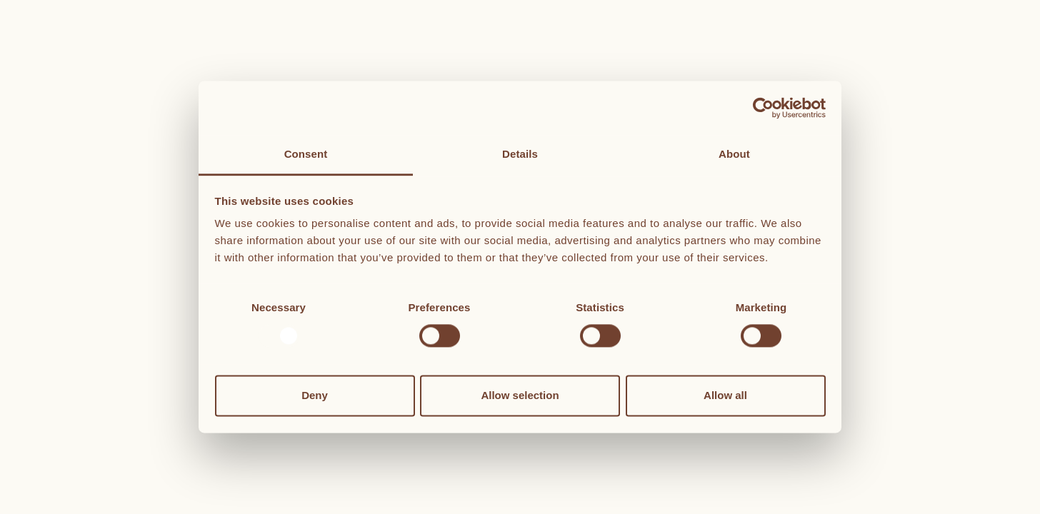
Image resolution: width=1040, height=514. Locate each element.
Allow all (725, 395)
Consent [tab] (306, 154)
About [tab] (734, 154)
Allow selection (520, 395)
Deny (314, 395)
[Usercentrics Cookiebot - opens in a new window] (763, 108)
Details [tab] (520, 154)
